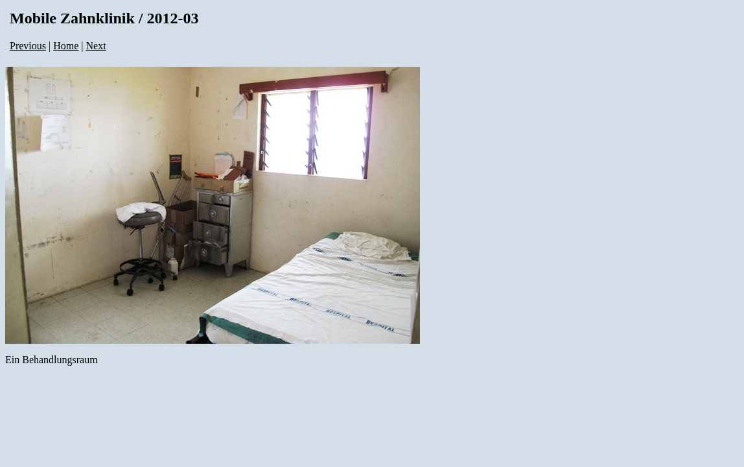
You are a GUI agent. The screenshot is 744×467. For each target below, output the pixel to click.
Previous (28, 45)
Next (96, 45)
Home (65, 45)
